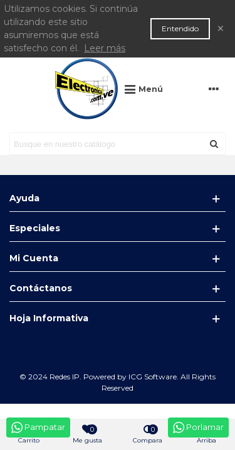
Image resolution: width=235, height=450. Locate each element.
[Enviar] (214, 143)
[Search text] (107, 143)
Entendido (180, 28)
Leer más (104, 48)
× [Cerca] (220, 28)
